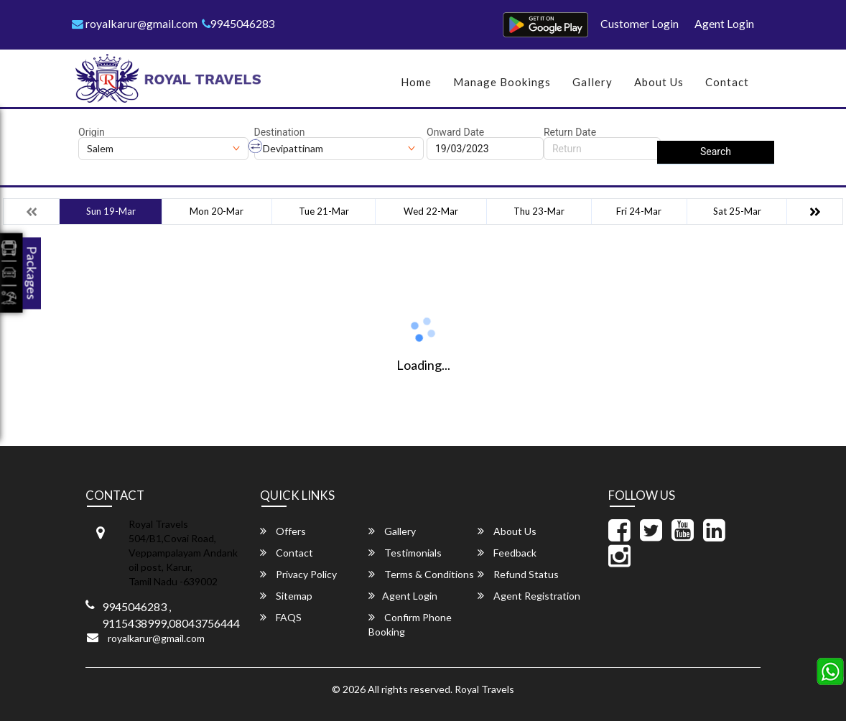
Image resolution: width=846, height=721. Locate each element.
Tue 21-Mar (324, 211)
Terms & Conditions (421, 574)
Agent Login (724, 23)
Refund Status (518, 574)
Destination (279, 132)
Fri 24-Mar (638, 211)
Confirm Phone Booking (410, 624)
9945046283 (239, 23)
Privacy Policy (298, 574)
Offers (283, 531)
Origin (91, 132)
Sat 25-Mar (737, 211)
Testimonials (405, 552)
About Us (659, 81)
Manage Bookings (502, 81)
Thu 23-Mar (538, 211)
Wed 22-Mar (431, 211)
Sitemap (286, 596)
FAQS (281, 617)
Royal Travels (484, 689)
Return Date (570, 132)
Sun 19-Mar (111, 211)
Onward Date (455, 132)
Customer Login (639, 23)
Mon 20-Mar (216, 211)
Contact (727, 81)
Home (416, 81)
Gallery (592, 81)
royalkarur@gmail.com (135, 23)
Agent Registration (529, 596)
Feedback (507, 552)
